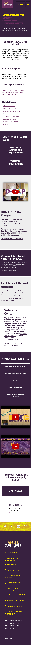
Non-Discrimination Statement (14, 613)
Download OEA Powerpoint (9, 270)
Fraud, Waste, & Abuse (15, 600)
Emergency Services (15, 570)
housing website (13, 291)
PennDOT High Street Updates (15, 583)
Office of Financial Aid (9, 108)
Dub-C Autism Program (10, 119)
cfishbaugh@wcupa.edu (10, 235)
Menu (20, 4)
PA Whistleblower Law (15, 606)
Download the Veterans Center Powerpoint (13, 344)
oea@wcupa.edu (11, 267)
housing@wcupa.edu (17, 295)
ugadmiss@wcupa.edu (15, 512)
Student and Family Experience (12, 116)
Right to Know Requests (12, 590)
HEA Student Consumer (16, 595)
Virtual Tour (6, 114)
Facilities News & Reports (13, 577)
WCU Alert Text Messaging (13, 559)
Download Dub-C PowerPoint (12, 238)
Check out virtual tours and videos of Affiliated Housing (15, 299)
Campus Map (12, 553)
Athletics (6, 124)
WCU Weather (12, 564)
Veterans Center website (15, 334)
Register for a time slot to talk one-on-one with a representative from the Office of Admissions (15, 92)
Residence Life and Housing (11, 111)
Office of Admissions (9, 106)
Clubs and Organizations (10, 121)
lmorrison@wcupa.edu (12, 339)
